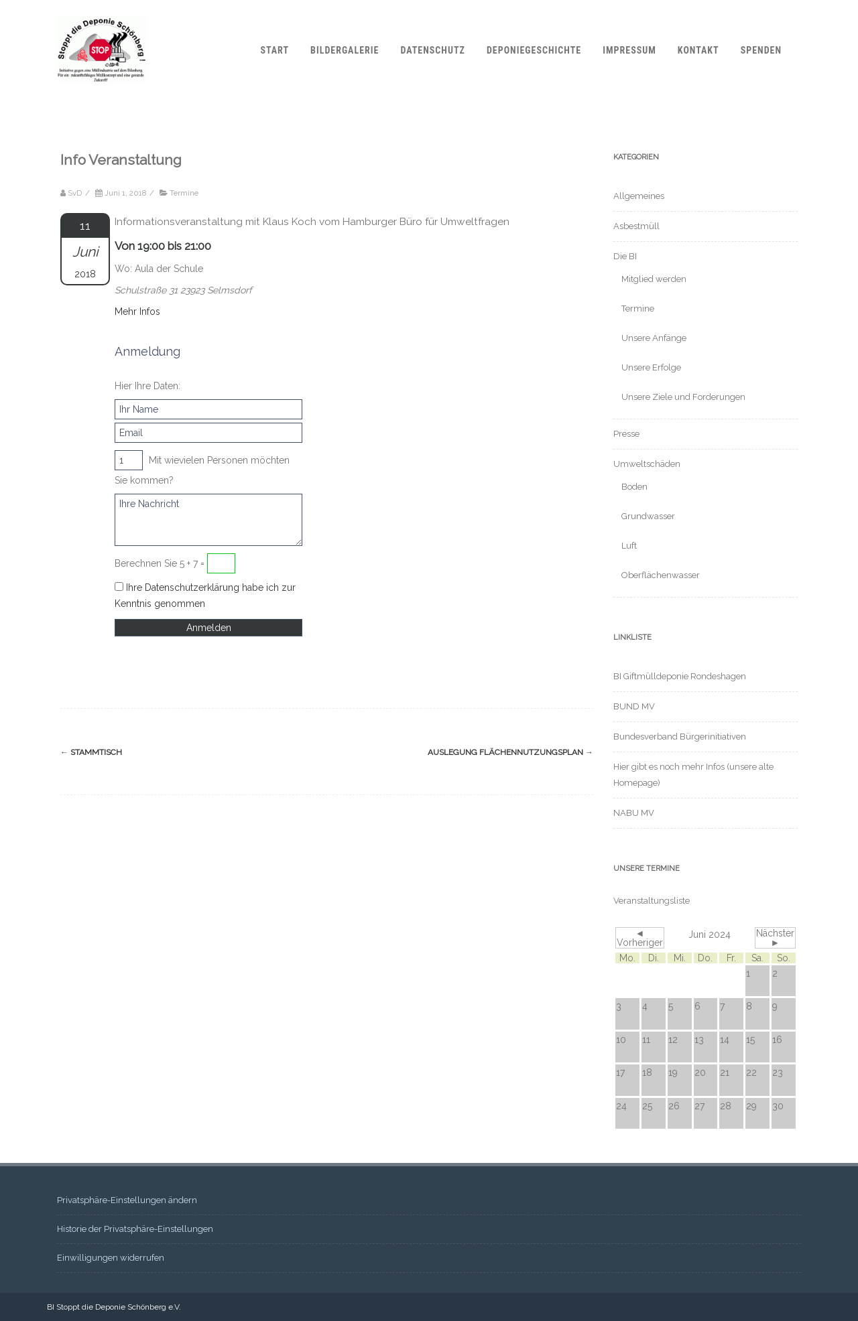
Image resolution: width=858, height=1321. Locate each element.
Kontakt (698, 50)
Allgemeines (638, 196)
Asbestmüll (636, 226)
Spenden (761, 50)
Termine (184, 193)
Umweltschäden (646, 464)
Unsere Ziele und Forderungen (683, 397)
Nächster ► (775, 938)
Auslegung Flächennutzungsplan (510, 752)
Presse (626, 434)
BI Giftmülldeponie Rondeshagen (679, 676)
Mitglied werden (653, 279)
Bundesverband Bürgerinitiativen (679, 737)
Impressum (629, 50)
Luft (629, 546)
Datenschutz (432, 50)
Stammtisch (91, 752)
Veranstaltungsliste (651, 901)
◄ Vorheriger (640, 938)
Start (274, 50)
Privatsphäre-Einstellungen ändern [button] (127, 1200)
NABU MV (633, 813)
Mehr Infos (137, 311)
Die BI (625, 256)
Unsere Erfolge (651, 367)
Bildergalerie (344, 50)
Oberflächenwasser (660, 575)
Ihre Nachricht (208, 520)
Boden (634, 487)
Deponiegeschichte (534, 50)
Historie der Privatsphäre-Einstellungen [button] (135, 1229)
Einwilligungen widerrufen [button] (110, 1258)
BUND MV (634, 706)
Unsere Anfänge (653, 338)
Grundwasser (648, 516)
